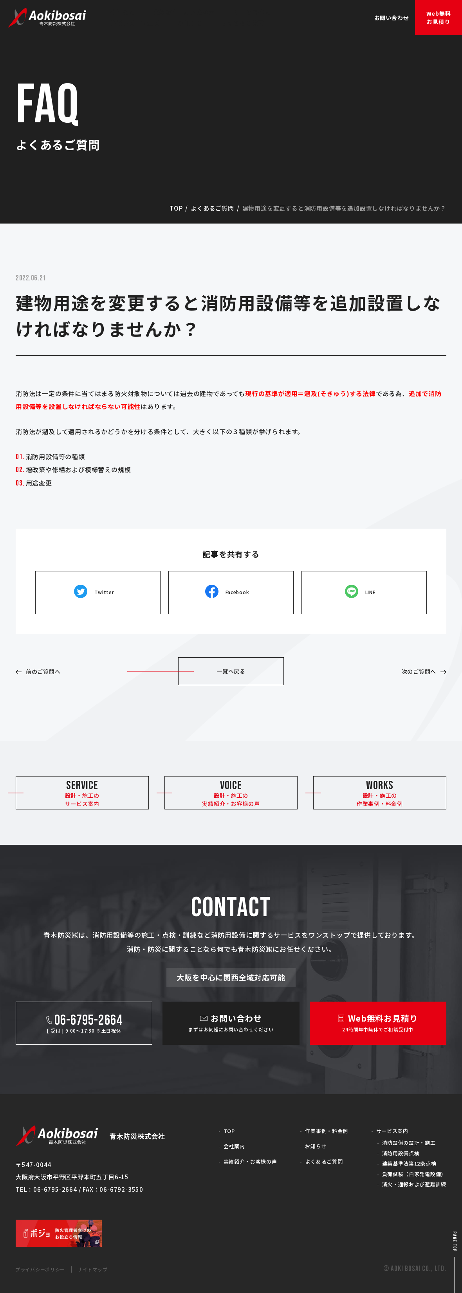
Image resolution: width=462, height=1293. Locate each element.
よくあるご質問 (212, 208)
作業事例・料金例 (320, 1124)
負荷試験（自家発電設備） (409, 1172)
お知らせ (307, 1140)
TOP (219, 1124)
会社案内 (225, 1140)
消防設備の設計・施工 (403, 1137)
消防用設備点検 (393, 1148)
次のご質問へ (412, 655)
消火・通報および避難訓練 (409, 1183)
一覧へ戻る (231, 655)
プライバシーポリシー (47, 1269)
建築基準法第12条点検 (403, 1160)
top (176, 208)
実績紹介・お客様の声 (244, 1155)
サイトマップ (109, 1269)
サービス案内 (384, 1124)
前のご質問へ (49, 655)
